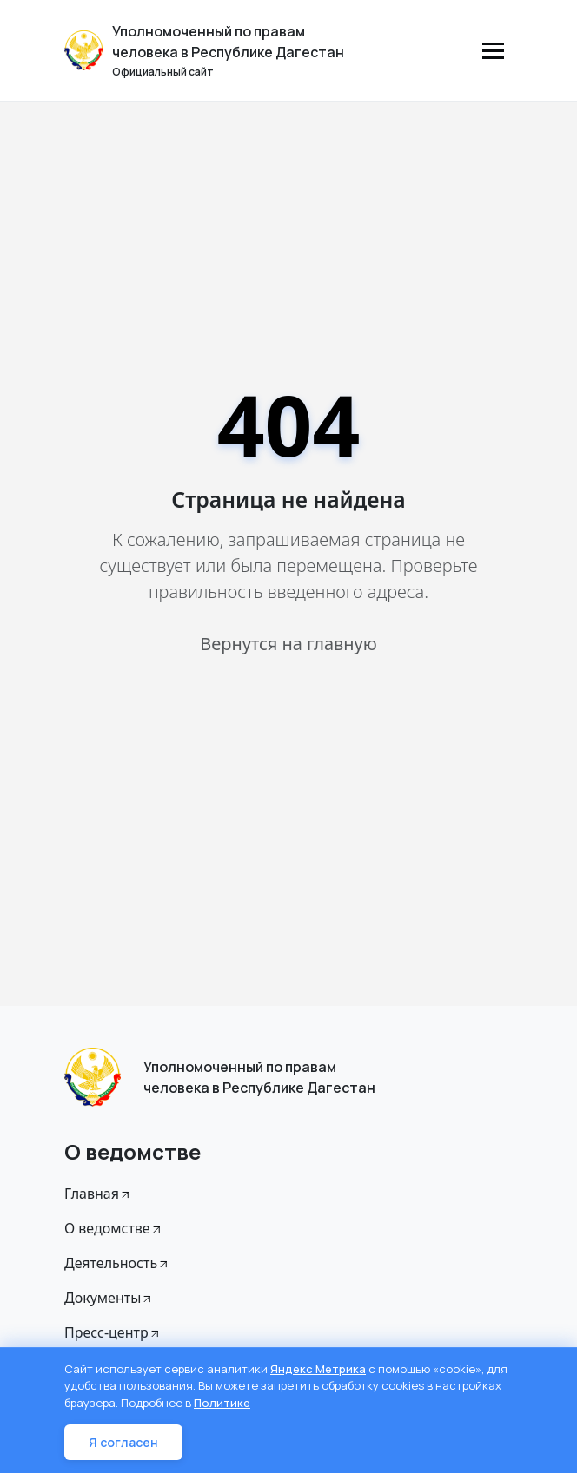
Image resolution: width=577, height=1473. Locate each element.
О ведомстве (113, 1228)
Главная (98, 1193)
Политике (222, 1403)
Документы (109, 1297)
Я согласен (123, 1442)
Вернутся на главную (288, 643)
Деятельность (117, 1262)
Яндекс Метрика (318, 1369)
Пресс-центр (113, 1332)
